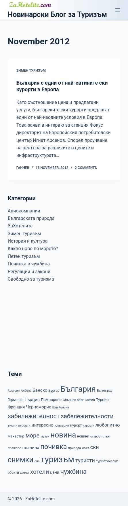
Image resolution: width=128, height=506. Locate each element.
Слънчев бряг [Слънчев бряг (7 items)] (73, 400)
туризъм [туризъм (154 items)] (57, 459)
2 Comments (86, 168)
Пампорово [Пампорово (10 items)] (51, 399)
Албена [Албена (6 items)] (26, 391)
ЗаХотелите (20, 226)
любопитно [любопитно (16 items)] (107, 425)
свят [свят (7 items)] (85, 448)
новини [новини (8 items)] (83, 436)
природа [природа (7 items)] (74, 448)
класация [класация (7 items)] (62, 425)
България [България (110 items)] (78, 389)
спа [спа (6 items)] (37, 461)
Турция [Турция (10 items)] (102, 399)
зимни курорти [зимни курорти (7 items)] (19, 425)
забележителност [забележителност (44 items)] (34, 416)
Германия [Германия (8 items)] (16, 400)
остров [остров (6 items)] (95, 436)
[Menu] (117, 10)
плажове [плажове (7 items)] (14, 448)
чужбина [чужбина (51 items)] (73, 471)
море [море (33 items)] (32, 435)
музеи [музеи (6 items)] (45, 436)
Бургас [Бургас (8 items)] (54, 391)
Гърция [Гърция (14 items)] (32, 399)
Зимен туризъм (31, 71)
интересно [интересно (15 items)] (43, 425)
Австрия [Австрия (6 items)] (14, 391)
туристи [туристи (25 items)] (85, 460)
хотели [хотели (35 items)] (39, 471)
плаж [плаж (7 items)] (106, 436)
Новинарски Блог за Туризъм (57, 14)
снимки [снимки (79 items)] (20, 460)
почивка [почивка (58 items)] (53, 447)
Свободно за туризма (31, 279)
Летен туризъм (24, 256)
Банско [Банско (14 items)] (40, 390)
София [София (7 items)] (90, 400)
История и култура (28, 241)
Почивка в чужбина (29, 264)
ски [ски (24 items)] (94, 447)
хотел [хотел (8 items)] (24, 473)
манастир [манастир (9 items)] (16, 436)
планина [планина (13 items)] (30, 447)
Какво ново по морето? (33, 248)
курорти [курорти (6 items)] (88, 425)
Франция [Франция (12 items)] (16, 407)
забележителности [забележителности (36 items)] (87, 416)
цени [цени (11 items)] (54, 472)
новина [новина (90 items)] (63, 435)
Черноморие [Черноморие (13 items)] (38, 407)
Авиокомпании (24, 211)
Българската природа (31, 218)
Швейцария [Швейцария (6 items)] (60, 407)
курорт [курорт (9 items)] (76, 425)
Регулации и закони (29, 271)
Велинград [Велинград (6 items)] (104, 391)
